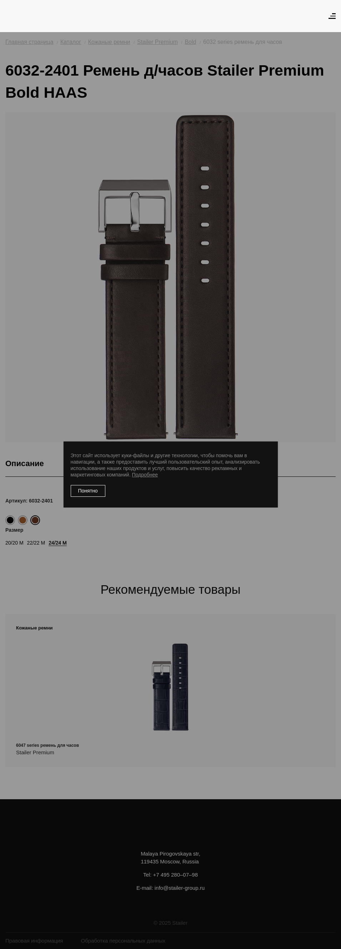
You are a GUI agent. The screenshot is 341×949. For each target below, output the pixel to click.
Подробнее (145, 475)
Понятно (88, 491)
